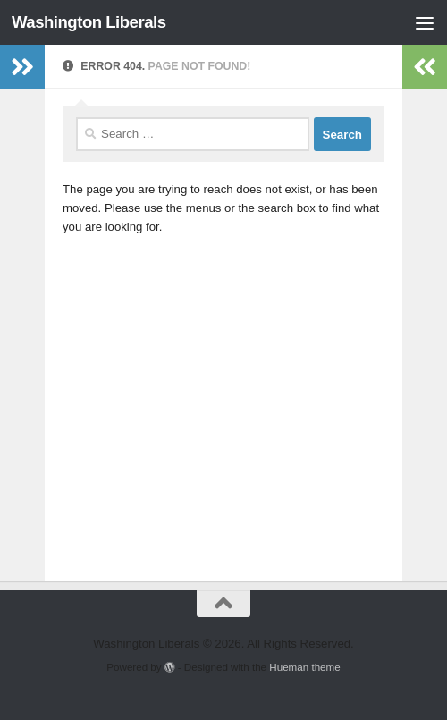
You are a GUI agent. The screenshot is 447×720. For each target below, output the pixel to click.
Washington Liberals (89, 22)
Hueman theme (304, 667)
